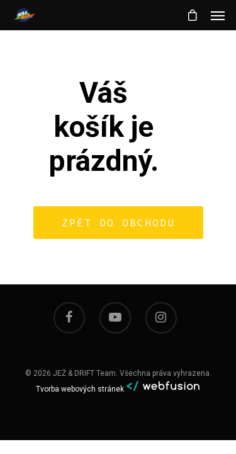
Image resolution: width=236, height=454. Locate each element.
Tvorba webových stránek (80, 389)
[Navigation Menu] (218, 15)
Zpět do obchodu (118, 222)
